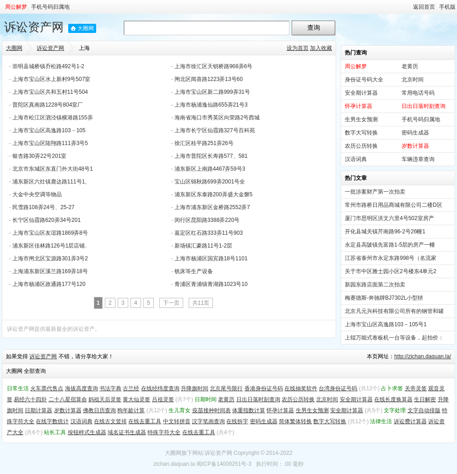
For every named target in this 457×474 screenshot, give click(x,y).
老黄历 (410, 66)
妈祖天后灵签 (104, 399)
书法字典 (110, 388)
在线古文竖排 (110, 421)
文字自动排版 (424, 410)
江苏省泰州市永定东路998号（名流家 (390, 258)
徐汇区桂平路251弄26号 (204, 143)
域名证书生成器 (127, 432)
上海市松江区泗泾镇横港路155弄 (52, 117)
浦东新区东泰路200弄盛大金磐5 (213, 194)
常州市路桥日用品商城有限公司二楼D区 (393, 205)
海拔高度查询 (81, 388)
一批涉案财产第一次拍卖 (375, 192)
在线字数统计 (52, 421)
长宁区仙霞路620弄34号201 (46, 220)
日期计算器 (38, 410)
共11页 (200, 303)
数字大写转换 (361, 132)
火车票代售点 (46, 388)
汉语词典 (356, 159)
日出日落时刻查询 (258, 399)
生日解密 (425, 399)
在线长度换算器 (393, 399)
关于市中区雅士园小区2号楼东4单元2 (390, 271)
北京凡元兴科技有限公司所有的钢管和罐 (394, 311)
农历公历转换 (361, 146)
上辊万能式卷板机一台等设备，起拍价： (394, 337)
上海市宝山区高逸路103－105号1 (386, 324)
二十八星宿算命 (68, 399)
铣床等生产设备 (193, 271)
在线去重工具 (144, 421)
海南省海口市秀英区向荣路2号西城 (217, 117)
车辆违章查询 (418, 159)
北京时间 (413, 79)
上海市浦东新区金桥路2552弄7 (212, 207)
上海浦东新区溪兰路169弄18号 (50, 271)
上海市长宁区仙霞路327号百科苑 (214, 130)
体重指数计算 (248, 410)
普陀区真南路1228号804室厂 (47, 105)
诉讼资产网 (34, 27)
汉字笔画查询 (208, 421)
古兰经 (131, 388)
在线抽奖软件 (300, 388)
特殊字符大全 (163, 432)
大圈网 (85, 28)
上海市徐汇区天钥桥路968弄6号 (213, 66)
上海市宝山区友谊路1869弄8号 (50, 233)
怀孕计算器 (280, 410)
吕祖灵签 (163, 399)
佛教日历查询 (99, 410)
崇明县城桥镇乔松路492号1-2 (48, 66)
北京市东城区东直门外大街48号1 (52, 169)
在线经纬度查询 (160, 388)
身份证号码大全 (364, 79)
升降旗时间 (194, 388)
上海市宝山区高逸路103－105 (49, 130)
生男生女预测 (361, 119)
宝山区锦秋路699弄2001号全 (209, 181)
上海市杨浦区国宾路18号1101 (211, 258)
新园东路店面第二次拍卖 (375, 284)
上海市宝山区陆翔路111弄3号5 (50, 143)
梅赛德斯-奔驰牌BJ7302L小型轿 (384, 298)
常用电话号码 (418, 93)
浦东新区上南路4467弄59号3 (209, 169)
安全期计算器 (361, 93)
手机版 (447, 7)
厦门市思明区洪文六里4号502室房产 (389, 218)
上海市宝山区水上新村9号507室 (51, 79)
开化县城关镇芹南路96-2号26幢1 (385, 231)
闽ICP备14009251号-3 (223, 464)
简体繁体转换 (295, 421)
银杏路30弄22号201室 (39, 156)
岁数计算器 (68, 410)
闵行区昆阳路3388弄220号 (207, 220)
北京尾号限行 (226, 388)
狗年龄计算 (131, 410)
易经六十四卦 (30, 399)
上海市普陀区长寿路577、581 (211, 156)
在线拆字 (237, 421)
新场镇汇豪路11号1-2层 (203, 245)
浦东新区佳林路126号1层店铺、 (51, 245)
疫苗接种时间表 (211, 410)
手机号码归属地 (50, 7)
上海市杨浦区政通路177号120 (49, 284)
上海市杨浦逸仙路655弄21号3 (211, 105)
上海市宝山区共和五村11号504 (50, 92)
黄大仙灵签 (136, 399)
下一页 (171, 303)
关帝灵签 (416, 388)
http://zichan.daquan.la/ (422, 356)
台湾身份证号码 (338, 388)
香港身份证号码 (264, 388)
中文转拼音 (176, 421)
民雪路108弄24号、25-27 (43, 207)
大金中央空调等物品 (37, 194)
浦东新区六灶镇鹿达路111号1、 (51, 181)
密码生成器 (415, 132)
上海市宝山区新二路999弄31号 (212, 92)
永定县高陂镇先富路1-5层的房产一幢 (390, 245)
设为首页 (298, 48)
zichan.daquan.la (174, 464)
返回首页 (424, 7)
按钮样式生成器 (87, 432)
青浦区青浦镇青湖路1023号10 (211, 284)
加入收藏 (321, 48)
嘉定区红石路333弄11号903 (208, 233)
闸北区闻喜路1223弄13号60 (208, 79)
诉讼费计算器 (410, 421)
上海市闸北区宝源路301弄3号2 (50, 258)
